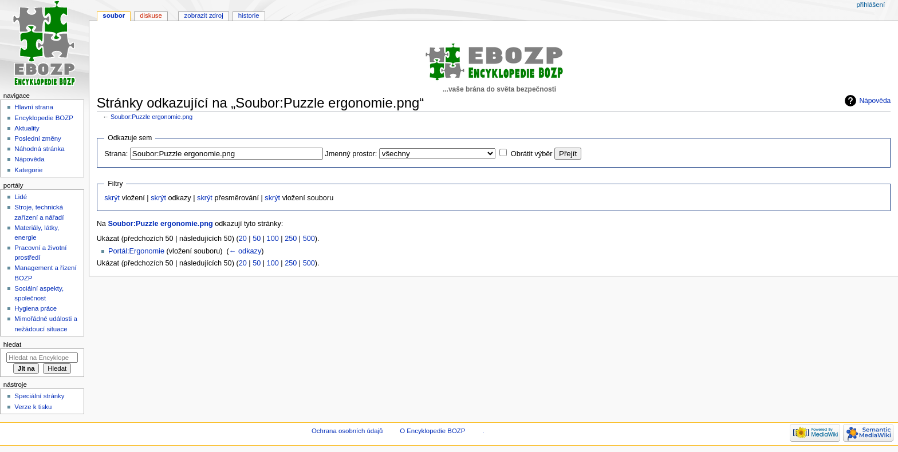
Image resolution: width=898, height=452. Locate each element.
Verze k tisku (33, 406)
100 (273, 239)
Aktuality (26, 128)
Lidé (20, 196)
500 (309, 239)
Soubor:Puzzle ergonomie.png (151, 116)
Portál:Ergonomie (136, 251)
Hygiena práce (35, 308)
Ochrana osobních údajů (347, 430)
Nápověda (875, 101)
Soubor (114, 15)
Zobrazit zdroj (203, 15)
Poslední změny (37, 138)
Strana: (116, 154)
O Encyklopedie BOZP (432, 430)
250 (291, 239)
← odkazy (245, 251)
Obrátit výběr (532, 154)
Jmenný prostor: (351, 154)
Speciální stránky (39, 395)
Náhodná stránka (39, 148)
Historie (248, 15)
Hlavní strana (33, 107)
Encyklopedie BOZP (43, 117)
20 (243, 239)
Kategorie (28, 169)
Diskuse (151, 15)
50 (257, 239)
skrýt (112, 198)
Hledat (12, 344)
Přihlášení (870, 4)
